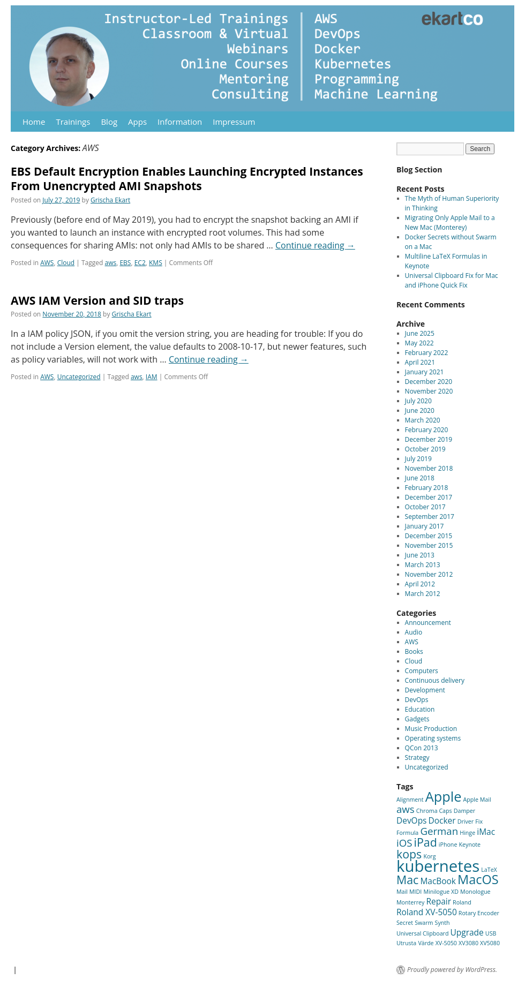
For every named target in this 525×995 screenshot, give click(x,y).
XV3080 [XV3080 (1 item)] (468, 943)
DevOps (417, 699)
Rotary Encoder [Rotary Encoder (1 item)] (479, 913)
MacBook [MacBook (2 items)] (438, 881)
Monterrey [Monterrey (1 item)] (410, 902)
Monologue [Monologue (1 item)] (475, 891)
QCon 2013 (421, 747)
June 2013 (419, 555)
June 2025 (419, 333)
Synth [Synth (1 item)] (442, 922)
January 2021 (424, 371)
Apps (137, 121)
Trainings (73, 121)
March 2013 (422, 564)
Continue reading (315, 245)
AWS (47, 262)
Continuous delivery (434, 680)
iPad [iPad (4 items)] (425, 842)
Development (425, 690)
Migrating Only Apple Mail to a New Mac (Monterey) (450, 222)
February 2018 (426, 487)
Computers (421, 670)
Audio (414, 632)
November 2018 (429, 468)
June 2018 (419, 478)
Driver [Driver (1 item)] (466, 821)
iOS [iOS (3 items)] (404, 842)
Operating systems (433, 738)
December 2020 (429, 381)
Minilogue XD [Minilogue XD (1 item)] (441, 891)
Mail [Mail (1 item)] (402, 891)
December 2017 (429, 497)
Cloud (66, 262)
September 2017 (429, 516)
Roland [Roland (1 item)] (462, 902)
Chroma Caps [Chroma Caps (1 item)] (434, 811)
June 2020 (419, 410)
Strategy (417, 757)
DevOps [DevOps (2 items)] (411, 820)
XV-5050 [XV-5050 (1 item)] (446, 943)
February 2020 (426, 429)
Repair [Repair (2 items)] (438, 901)
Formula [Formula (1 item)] (407, 832)
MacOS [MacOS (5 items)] (478, 879)
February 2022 (426, 352)
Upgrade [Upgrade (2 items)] (467, 932)
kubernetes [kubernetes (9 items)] (437, 866)
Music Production (431, 728)
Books (414, 651)
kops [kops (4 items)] (409, 854)
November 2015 (429, 545)
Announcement (428, 622)
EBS (125, 262)
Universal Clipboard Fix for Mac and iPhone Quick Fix (451, 280)
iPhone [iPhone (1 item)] (448, 844)
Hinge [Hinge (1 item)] (467, 832)
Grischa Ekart (110, 200)
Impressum (234, 121)
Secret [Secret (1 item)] (404, 922)
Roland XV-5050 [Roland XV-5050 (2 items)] (426, 912)
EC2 (140, 262)
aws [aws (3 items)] (405, 809)
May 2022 (419, 343)
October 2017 (425, 506)
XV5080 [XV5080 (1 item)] (490, 943)
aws (111, 262)
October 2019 (425, 449)
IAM (152, 376)
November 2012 (429, 574)
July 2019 (418, 458)
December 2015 (429, 535)
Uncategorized (79, 376)
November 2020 (429, 391)
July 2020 (418, 400)
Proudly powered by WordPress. (452, 970)
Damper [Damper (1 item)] (464, 811)
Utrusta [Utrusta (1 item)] (406, 943)
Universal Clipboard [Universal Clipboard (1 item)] (422, 933)
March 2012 (422, 593)
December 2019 (429, 439)
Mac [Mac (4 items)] (407, 879)
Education (420, 709)
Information (180, 121)
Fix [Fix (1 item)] (479, 821)
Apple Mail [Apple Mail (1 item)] (477, 799)
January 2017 (424, 526)
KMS (155, 262)
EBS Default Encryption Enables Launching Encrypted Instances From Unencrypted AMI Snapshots (187, 178)
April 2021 (420, 362)
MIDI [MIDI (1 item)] (415, 891)
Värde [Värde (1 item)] (425, 943)
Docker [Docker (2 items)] (442, 820)
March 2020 (422, 420)
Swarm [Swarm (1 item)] (424, 922)
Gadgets (417, 718)
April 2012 (420, 584)
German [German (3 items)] (439, 831)
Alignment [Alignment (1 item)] (410, 799)
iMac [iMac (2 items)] (486, 832)
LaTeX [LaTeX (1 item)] (489, 869)
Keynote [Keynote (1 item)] (470, 844)
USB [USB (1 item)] (491, 933)
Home (33, 121)
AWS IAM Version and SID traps (97, 300)
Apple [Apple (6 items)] (443, 796)
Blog (109, 121)
